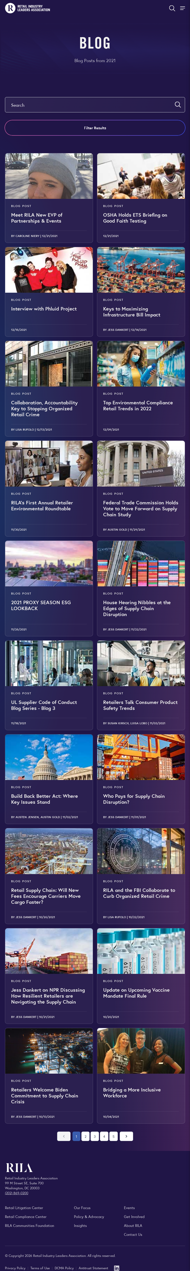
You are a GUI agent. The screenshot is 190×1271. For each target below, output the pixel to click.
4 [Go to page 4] (104, 1136)
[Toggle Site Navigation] (183, 8)
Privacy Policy (15, 1267)
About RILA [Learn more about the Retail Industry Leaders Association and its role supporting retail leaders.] (133, 1225)
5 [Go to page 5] (114, 1136)
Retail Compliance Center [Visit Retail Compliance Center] (26, 1216)
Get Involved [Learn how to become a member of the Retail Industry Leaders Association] (134, 1216)
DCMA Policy (65, 1267)
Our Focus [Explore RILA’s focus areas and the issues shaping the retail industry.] (82, 1207)
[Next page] (126, 1136)
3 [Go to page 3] (95, 1136)
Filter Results (95, 127)
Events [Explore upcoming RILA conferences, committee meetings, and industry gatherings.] (129, 1207)
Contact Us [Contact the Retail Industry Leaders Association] (133, 1234)
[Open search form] (172, 8)
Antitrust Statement (93, 1267)
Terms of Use (40, 1267)
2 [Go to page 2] (85, 1136)
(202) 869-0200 (16, 1192)
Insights (80, 1225)
